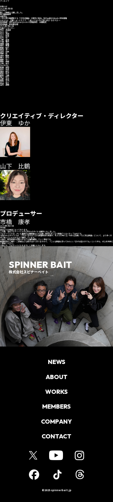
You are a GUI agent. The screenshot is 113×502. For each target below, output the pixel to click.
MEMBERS (56, 407)
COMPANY (56, 422)
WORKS (56, 392)
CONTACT (56, 437)
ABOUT (56, 377)
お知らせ (30, 4)
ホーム (5, 4)
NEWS (56, 362)
